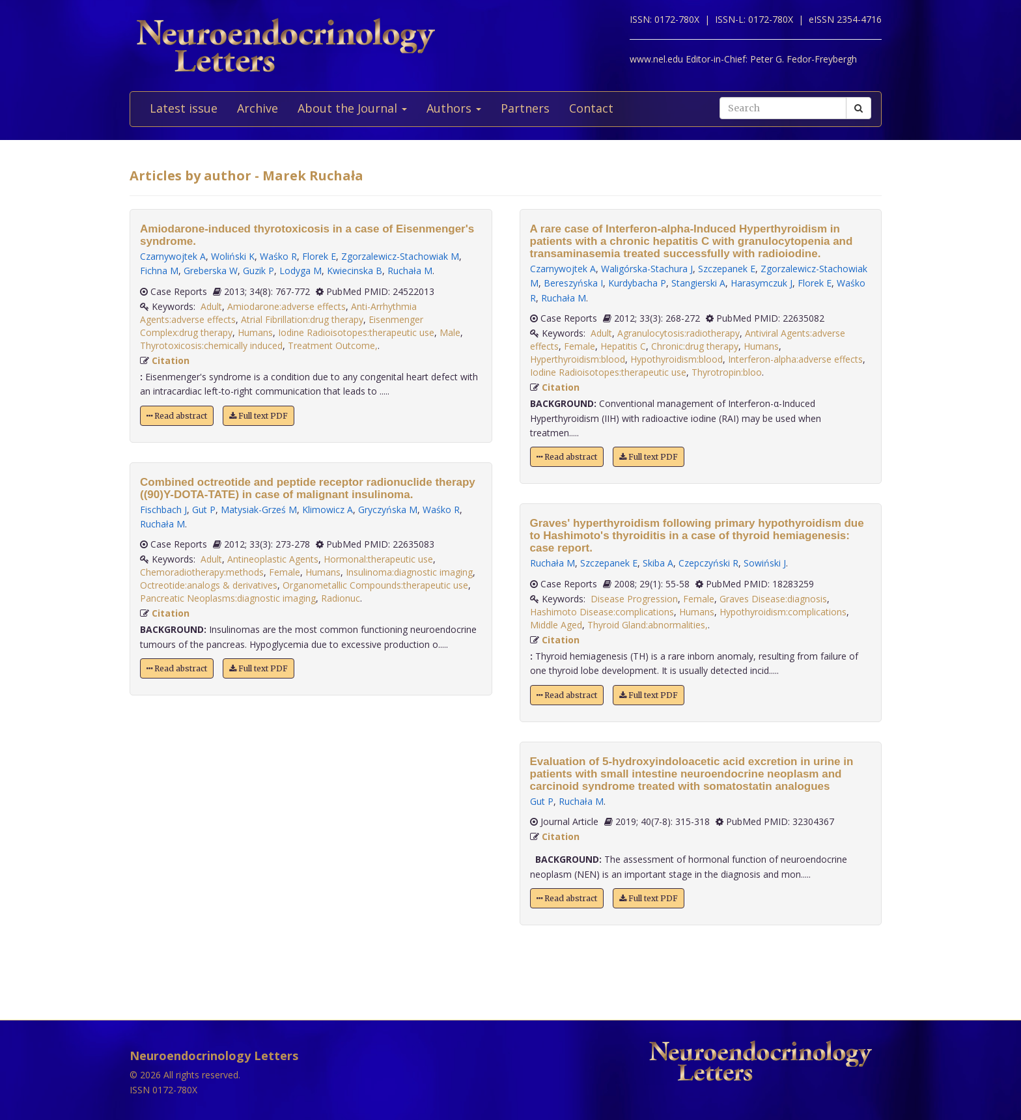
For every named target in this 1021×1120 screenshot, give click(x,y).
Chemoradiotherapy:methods (202, 572)
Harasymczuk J (761, 283)
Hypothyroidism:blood (676, 359)
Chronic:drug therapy (694, 346)
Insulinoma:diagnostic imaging (409, 572)
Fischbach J (163, 509)
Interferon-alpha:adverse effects (795, 359)
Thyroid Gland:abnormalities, (647, 625)
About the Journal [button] (352, 108)
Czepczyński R (708, 563)
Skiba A (658, 563)
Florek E (319, 256)
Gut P (204, 509)
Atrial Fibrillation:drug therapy (302, 319)
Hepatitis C (623, 346)
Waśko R (278, 256)
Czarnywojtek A (173, 256)
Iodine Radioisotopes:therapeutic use (356, 332)
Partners (525, 108)
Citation (170, 360)
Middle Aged (556, 625)
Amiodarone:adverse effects (286, 306)
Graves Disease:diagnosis (773, 599)
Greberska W (211, 270)
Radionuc (340, 598)
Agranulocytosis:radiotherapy (678, 333)
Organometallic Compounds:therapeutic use (375, 585)
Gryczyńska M (387, 509)
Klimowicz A (327, 509)
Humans (255, 332)
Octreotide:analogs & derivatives (208, 585)
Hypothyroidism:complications (783, 612)
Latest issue (183, 108)
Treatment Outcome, (333, 345)
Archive (257, 108)
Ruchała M (409, 270)
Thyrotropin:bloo (727, 372)
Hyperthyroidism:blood (577, 359)
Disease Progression (634, 599)
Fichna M (159, 270)
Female (284, 572)
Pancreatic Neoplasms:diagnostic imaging (228, 598)
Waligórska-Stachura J (647, 268)
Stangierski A (698, 283)
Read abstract (177, 416)
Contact (591, 108)
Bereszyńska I (573, 283)
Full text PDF (258, 416)
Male (450, 332)
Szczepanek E (726, 268)
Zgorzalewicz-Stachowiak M (400, 256)
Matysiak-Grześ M (259, 509)
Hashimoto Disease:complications (602, 612)
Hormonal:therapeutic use (378, 559)
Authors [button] (454, 108)
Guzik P (258, 270)
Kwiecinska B (354, 270)
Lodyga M (300, 270)
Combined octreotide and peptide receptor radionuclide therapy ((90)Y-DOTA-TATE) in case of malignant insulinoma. (307, 488)
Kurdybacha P (637, 283)
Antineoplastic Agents (272, 559)
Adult (211, 306)
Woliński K (233, 256)
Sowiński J (765, 563)
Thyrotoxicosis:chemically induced (211, 345)
